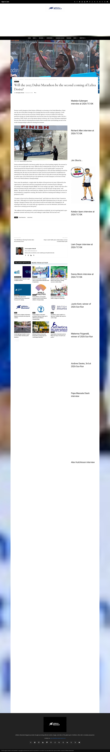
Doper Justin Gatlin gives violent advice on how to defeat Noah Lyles (55, 240)
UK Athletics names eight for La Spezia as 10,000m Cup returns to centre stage (58, 316)
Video (75, 38)
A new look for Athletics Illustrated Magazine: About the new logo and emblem (22, 316)
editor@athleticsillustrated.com (58, 738)
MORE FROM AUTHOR (40, 263)
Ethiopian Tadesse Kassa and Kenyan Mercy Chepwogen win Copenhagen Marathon (39, 336)
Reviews (41, 38)
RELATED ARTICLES (22, 263)
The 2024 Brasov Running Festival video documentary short (24, 240)
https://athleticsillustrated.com (31, 250)
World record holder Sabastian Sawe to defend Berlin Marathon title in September (40, 280)
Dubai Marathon (22, 217)
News (35, 38)
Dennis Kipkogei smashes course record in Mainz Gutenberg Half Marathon (21, 336)
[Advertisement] (55, 25)
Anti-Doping (17, 294)
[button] (75, 1)
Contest (52, 332)
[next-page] (18, 340)
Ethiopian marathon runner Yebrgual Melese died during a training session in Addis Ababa (59, 280)
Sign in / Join (5, 2)
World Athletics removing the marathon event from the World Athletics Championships (39, 298)
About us (83, 38)
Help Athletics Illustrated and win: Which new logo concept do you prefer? (58, 336)
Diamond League (60, 38)
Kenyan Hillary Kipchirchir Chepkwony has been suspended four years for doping (21, 298)
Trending (68, 38)
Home (29, 38)
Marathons (21, 79)
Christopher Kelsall (20, 92)
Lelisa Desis (29, 217)
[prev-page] (15, 340)
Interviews (50, 38)
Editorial (34, 294)
